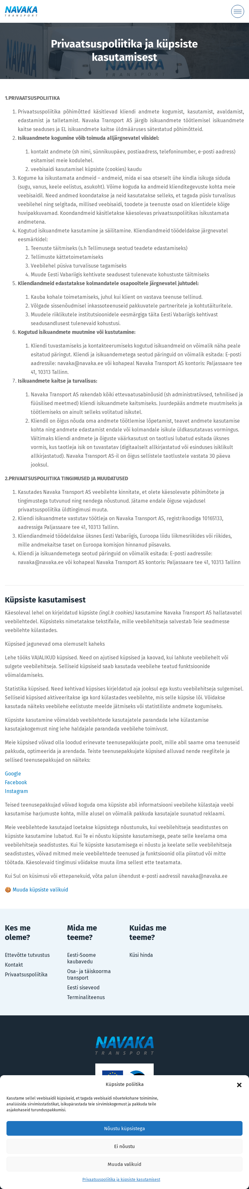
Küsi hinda (141, 955)
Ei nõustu (124, 1146)
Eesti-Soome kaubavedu (81, 958)
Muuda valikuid (124, 1164)
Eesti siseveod (83, 987)
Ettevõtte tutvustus (27, 955)
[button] (239, 1084)
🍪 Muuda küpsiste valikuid (36, 890)
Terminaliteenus (86, 997)
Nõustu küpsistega (124, 1128)
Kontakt (14, 965)
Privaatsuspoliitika (26, 974)
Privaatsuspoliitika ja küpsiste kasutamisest (121, 1179)
